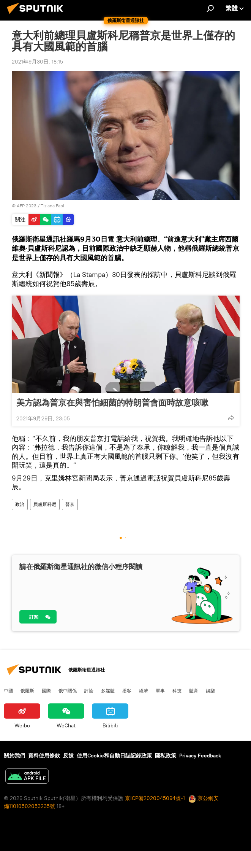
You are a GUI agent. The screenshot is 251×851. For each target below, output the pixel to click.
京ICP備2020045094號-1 (155, 798)
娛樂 (210, 690)
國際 (46, 690)
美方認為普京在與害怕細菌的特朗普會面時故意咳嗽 (112, 402)
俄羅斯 (27, 690)
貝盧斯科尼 (44, 504)
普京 (69, 504)
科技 (177, 690)
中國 (8, 690)
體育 (193, 690)
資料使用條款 (44, 755)
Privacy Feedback (200, 755)
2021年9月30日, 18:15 (37, 61)
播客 (126, 690)
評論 (88, 690)
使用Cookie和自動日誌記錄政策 (114, 755)
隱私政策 (165, 755)
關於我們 (14, 755)
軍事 (160, 690)
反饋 (68, 755)
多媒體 (108, 690)
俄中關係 (67, 690)
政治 (19, 504)
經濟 (143, 690)
